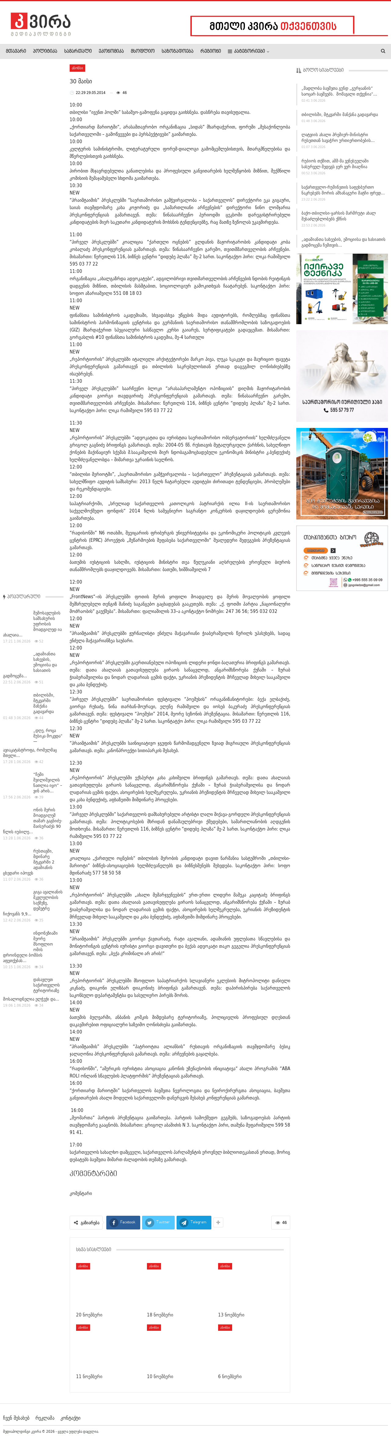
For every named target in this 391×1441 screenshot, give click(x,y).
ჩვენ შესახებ (16, 1418)
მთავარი (16, 51)
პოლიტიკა (45, 51)
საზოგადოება (177, 51)
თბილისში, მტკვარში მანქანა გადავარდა (339, 117)
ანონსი (77, 68)
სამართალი (78, 51)
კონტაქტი (70, 1418)
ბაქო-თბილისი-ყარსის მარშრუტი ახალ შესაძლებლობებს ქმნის (338, 218)
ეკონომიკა (111, 51)
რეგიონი (210, 51)
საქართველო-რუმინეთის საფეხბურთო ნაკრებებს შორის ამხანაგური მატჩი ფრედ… (343, 192)
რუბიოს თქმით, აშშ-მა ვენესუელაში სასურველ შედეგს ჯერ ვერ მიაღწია (335, 166)
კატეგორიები (246, 51)
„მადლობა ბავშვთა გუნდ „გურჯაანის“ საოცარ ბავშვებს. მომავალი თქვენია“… (339, 94)
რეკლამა (44, 1418)
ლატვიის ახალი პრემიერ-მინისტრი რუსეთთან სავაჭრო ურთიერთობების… (338, 140)
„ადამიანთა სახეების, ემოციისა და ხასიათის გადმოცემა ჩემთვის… (343, 245)
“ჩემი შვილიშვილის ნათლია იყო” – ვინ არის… (47, 256)
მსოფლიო (143, 51)
